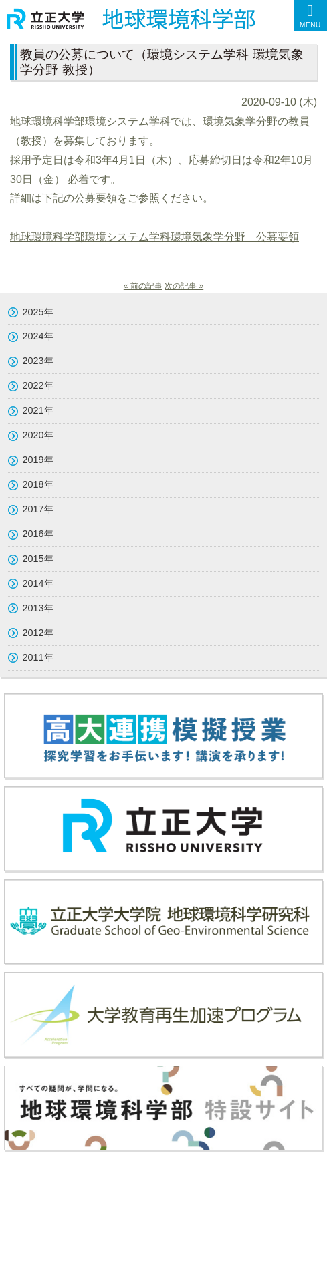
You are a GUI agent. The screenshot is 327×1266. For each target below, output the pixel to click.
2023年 (38, 360)
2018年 (38, 484)
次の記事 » (184, 286)
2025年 (38, 312)
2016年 (38, 533)
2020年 (38, 435)
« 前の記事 (143, 286)
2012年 (38, 632)
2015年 (38, 558)
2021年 (38, 410)
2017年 (38, 509)
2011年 (38, 657)
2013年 (38, 608)
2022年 (38, 385)
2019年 (38, 459)
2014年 (38, 583)
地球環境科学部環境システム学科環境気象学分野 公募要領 (154, 237)
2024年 (38, 336)
